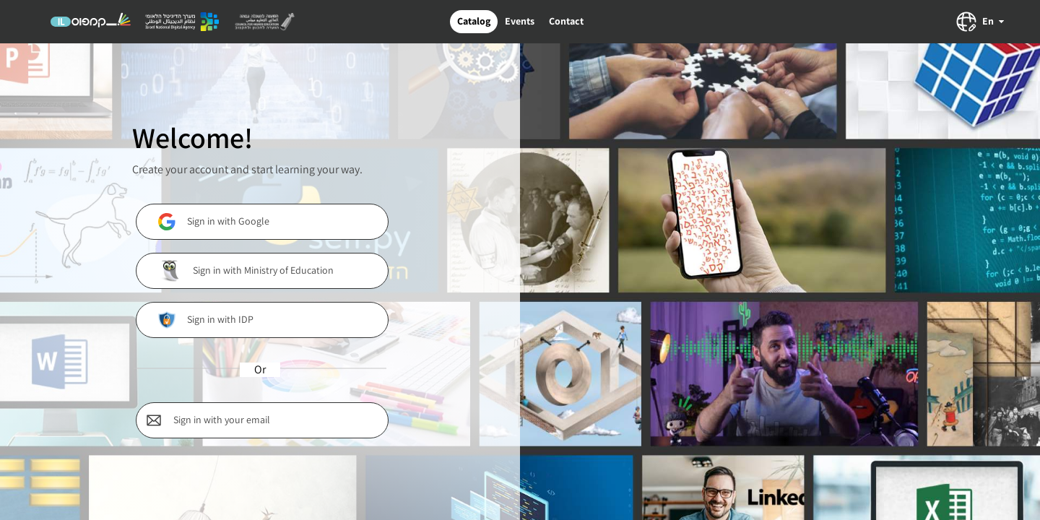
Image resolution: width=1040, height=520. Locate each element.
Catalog (473, 20)
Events (519, 20)
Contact (566, 20)
